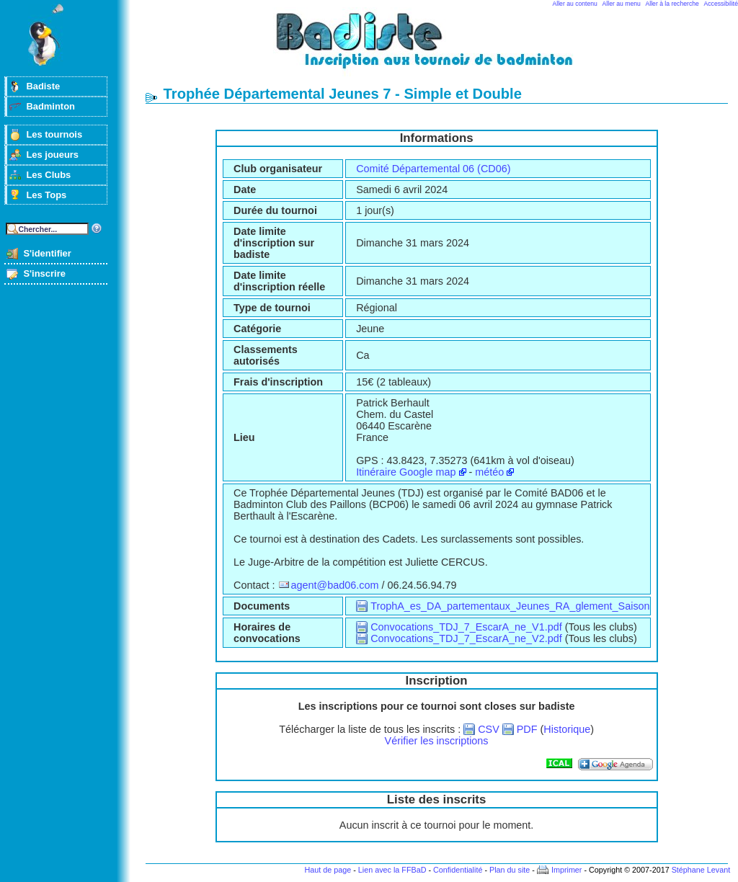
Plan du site (509, 869)
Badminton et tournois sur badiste (442, 47)
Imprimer (566, 869)
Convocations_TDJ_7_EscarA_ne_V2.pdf (466, 638)
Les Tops (46, 195)
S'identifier (47, 253)
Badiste (43, 86)
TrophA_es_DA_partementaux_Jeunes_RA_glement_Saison (509, 606)
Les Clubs (48, 174)
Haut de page (327, 869)
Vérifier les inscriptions (437, 741)
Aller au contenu (575, 3)
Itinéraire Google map (405, 472)
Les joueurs (52, 154)
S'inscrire (44, 273)
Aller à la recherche (672, 3)
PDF (527, 729)
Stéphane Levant (701, 869)
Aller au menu (622, 3)
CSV (488, 729)
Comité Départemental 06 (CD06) (433, 168)
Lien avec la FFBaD (392, 869)
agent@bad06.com (335, 585)
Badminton (50, 106)
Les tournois (54, 134)
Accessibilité (721, 3)
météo (489, 472)
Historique (566, 729)
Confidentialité (457, 869)
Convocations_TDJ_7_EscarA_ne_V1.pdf (466, 627)
